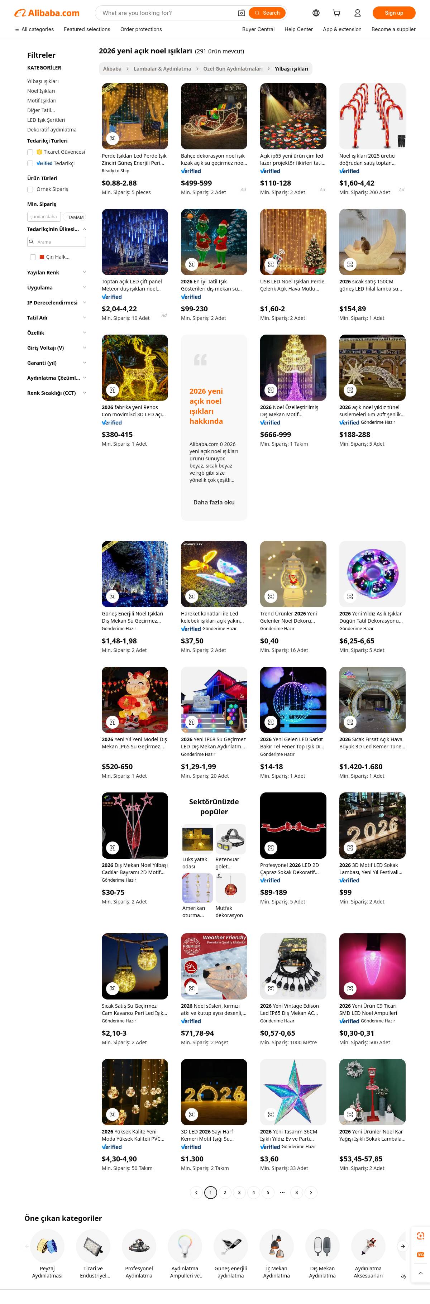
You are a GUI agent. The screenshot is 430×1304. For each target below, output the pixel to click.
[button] (241, 13)
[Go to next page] (311, 1192)
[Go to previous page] (196, 1192)
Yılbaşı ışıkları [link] (291, 68)
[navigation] (54, 622)
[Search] (267, 13)
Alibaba (112, 68)
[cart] (338, 14)
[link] (420, 1236)
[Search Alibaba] (166, 13)
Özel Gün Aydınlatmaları (233, 68)
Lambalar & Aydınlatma (162, 68)
